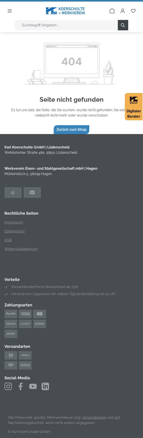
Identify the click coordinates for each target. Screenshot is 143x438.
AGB (8, 240)
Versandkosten (94, 417)
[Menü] (9, 10)
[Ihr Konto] (122, 10)
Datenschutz (14, 231)
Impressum (13, 222)
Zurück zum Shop (71, 129)
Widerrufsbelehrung (21, 249)
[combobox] (66, 25)
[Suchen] (123, 25)
